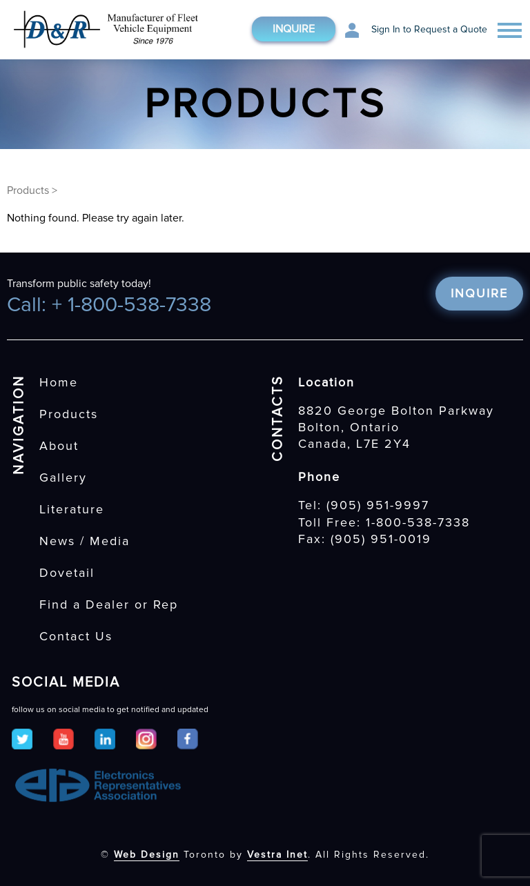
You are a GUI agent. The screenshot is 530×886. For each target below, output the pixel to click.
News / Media (84, 541)
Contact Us (75, 636)
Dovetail (67, 572)
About (59, 445)
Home (58, 382)
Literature (71, 509)
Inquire (294, 29)
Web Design (146, 854)
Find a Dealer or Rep (108, 604)
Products (28, 190)
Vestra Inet (277, 854)
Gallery (63, 477)
